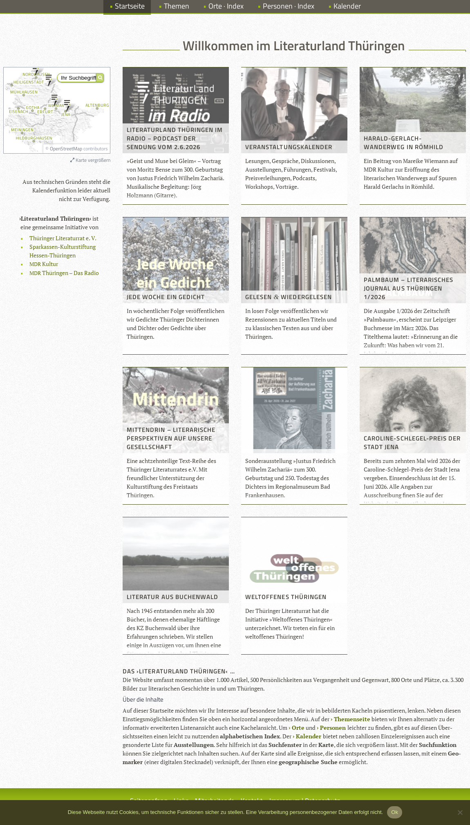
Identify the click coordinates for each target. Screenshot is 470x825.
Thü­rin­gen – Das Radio (64, 273)
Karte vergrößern (90, 160)
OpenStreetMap (66, 148)
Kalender (347, 5)
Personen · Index (288, 5)
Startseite (130, 5)
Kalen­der (308, 736)
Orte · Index (226, 5)
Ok (394, 812)
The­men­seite (352, 719)
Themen (176, 5)
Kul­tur (43, 264)
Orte (298, 727)
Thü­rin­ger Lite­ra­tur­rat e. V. (62, 238)
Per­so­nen (333, 727)
